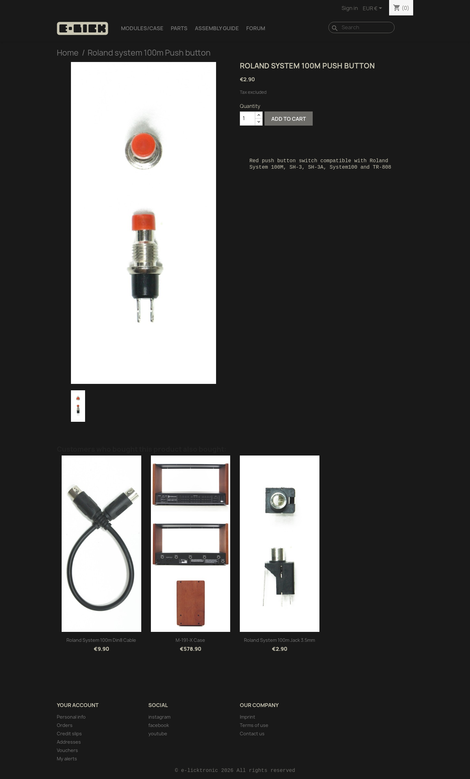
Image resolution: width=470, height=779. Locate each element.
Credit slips (69, 733)
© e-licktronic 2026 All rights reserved (235, 770)
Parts (179, 28)
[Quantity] (247, 118)
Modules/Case (142, 28)
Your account (78, 705)
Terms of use (254, 725)
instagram (159, 717)
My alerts (67, 759)
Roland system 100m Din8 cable (101, 640)
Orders (65, 725)
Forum (255, 28)
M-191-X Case (190, 640)
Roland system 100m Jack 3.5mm (279, 640)
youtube (157, 733)
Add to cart (288, 118)
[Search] (361, 27)
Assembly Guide (217, 28)
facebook (158, 725)
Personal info (71, 717)
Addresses (69, 742)
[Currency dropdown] (373, 9)
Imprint (247, 717)
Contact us (252, 733)
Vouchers (67, 750)
